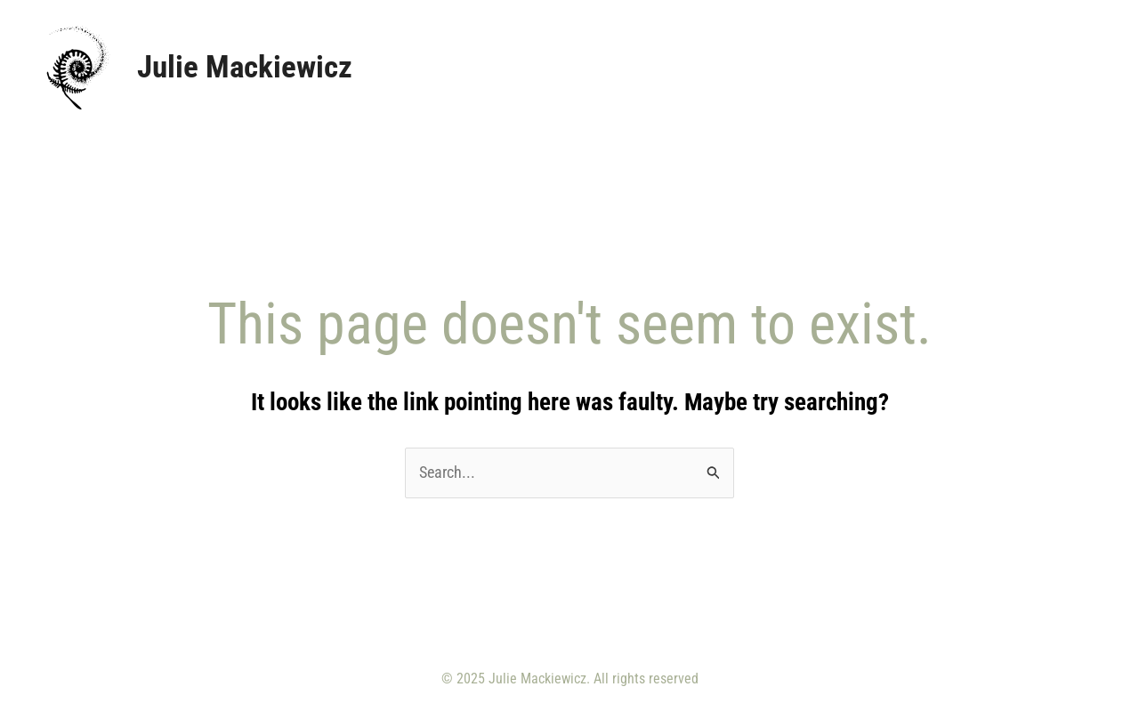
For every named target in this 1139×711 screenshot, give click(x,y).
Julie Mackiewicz (244, 67)
